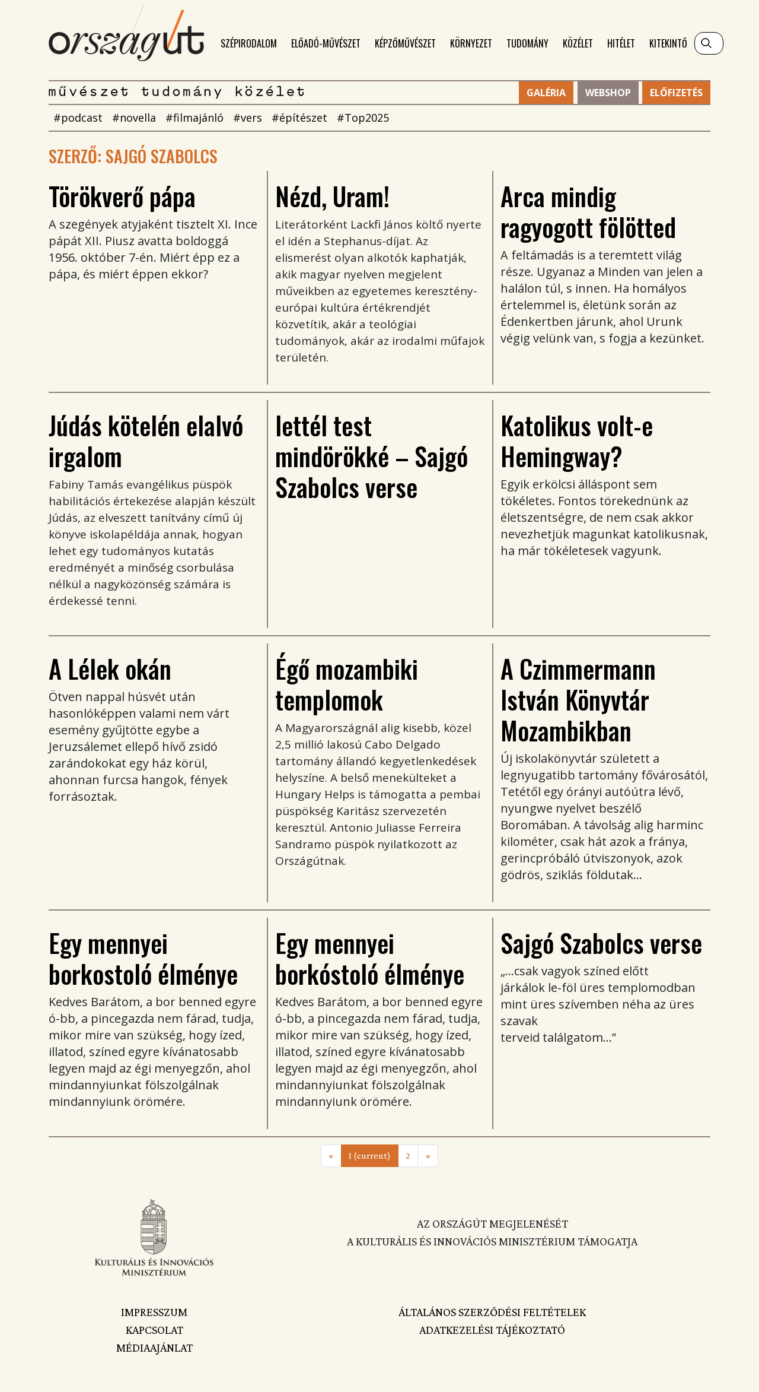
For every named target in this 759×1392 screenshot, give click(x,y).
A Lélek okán (110, 668)
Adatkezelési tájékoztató (492, 1329)
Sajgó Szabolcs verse (601, 942)
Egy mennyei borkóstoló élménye (369, 958)
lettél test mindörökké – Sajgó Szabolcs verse (371, 456)
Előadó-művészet (326, 43)
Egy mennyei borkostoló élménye (143, 958)
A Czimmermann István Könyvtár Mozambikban (578, 699)
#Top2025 (363, 117)
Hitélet (621, 43)
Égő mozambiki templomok (346, 684)
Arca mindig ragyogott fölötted (588, 211)
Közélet (578, 43)
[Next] (427, 1155)
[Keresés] (708, 43)
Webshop (608, 92)
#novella (134, 117)
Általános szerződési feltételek (492, 1311)
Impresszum (154, 1311)
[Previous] (331, 1155)
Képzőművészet (405, 43)
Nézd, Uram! (332, 195)
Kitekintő (668, 43)
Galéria (546, 92)
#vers (247, 117)
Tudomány (527, 43)
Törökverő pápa (122, 195)
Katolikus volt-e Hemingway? (576, 440)
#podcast (78, 117)
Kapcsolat (154, 1329)
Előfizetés (676, 92)
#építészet (299, 117)
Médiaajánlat (154, 1347)
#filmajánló (194, 117)
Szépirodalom (249, 43)
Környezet (471, 43)
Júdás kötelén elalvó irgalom (146, 440)
